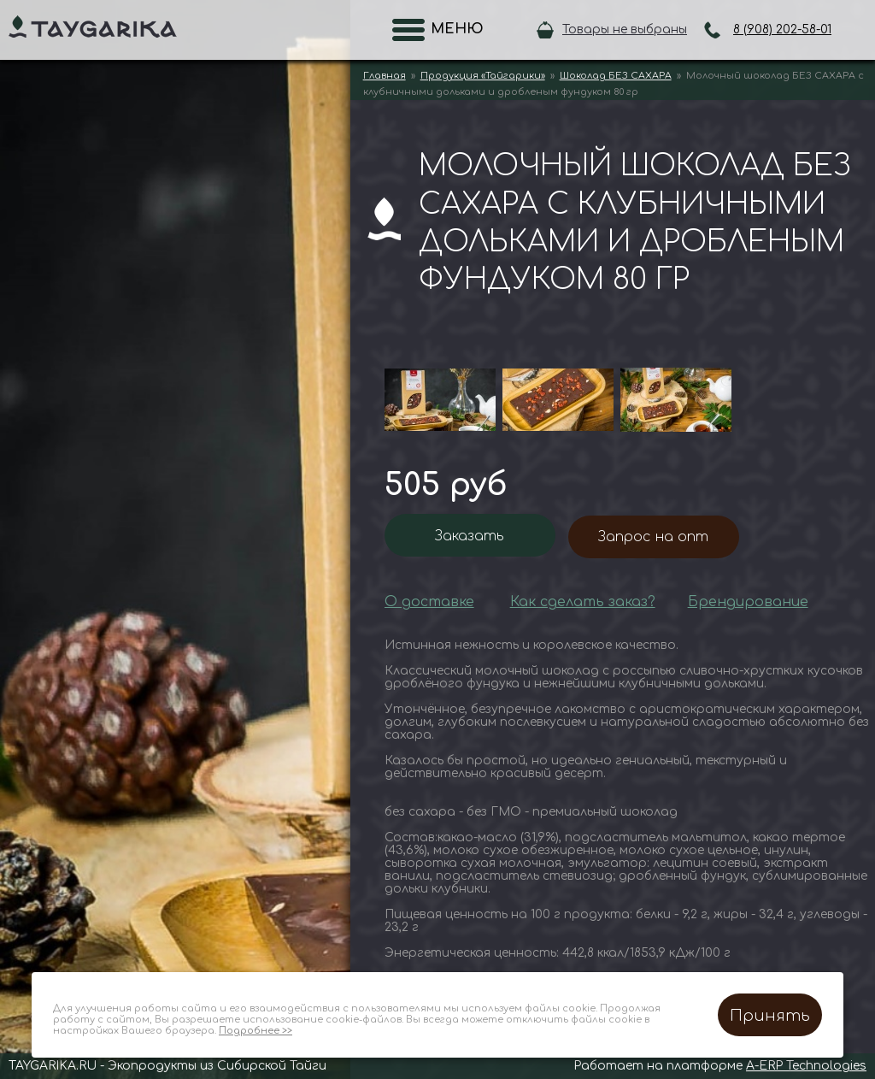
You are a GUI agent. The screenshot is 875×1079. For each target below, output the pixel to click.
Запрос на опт (653, 537)
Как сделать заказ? (582, 602)
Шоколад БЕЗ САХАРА (616, 75)
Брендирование (748, 602)
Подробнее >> (255, 1030)
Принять (770, 1015)
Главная (384, 75)
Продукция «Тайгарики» (482, 75)
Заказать (469, 536)
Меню (452, 29)
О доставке (429, 602)
